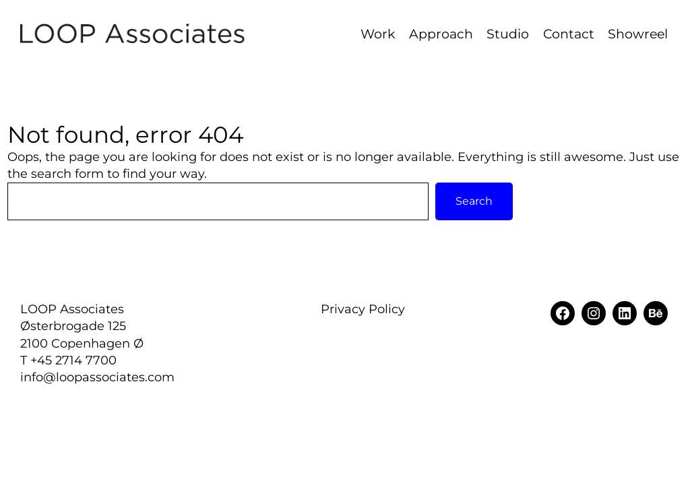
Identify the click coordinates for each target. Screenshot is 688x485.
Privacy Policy (363, 309)
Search (474, 201)
